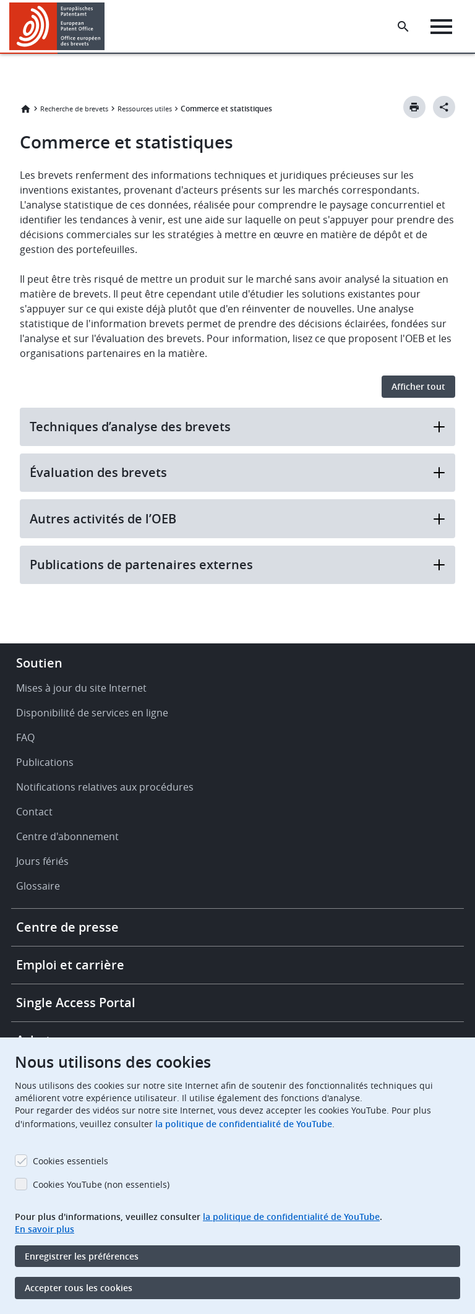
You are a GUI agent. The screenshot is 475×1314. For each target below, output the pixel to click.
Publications (45, 762)
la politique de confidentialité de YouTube (243, 1124)
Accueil (25, 108)
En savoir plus (44, 1229)
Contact (34, 811)
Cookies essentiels (70, 1161)
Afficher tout (418, 386)
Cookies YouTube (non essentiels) (101, 1184)
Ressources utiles (145, 108)
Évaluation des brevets (237, 472)
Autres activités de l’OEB (237, 518)
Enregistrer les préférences (82, 1256)
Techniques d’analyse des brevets (237, 426)
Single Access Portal (75, 1002)
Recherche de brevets (74, 108)
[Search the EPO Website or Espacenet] (403, 26)
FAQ (25, 737)
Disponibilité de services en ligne (92, 712)
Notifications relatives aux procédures (105, 787)
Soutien (39, 663)
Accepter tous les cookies (78, 1288)
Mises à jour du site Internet (81, 688)
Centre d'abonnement (67, 836)
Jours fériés (42, 861)
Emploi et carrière (70, 964)
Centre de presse (67, 927)
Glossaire (38, 886)
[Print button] (414, 107)
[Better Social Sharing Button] (444, 107)
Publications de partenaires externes (237, 564)
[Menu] (441, 26)
